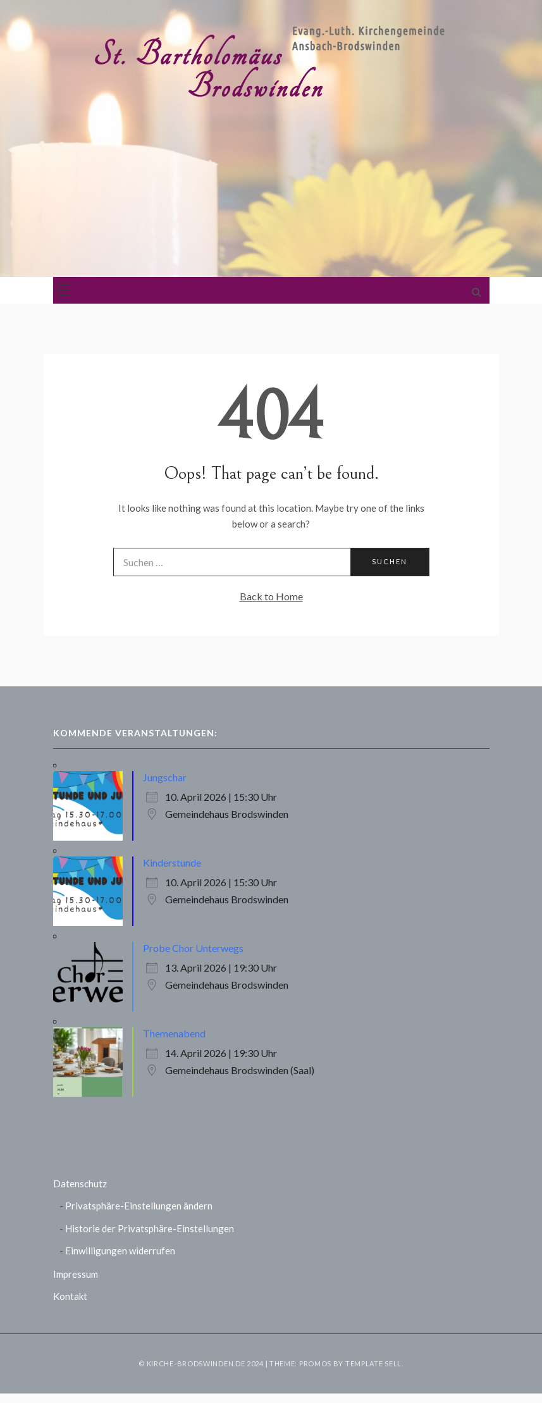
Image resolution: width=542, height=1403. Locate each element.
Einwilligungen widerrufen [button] (120, 1250)
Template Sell (373, 1363)
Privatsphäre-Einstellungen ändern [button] (138, 1205)
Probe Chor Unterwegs (193, 948)
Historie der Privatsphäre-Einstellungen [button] (149, 1228)
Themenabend (174, 1033)
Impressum (75, 1274)
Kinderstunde (172, 862)
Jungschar (165, 777)
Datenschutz (80, 1183)
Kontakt (70, 1296)
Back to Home (271, 596)
